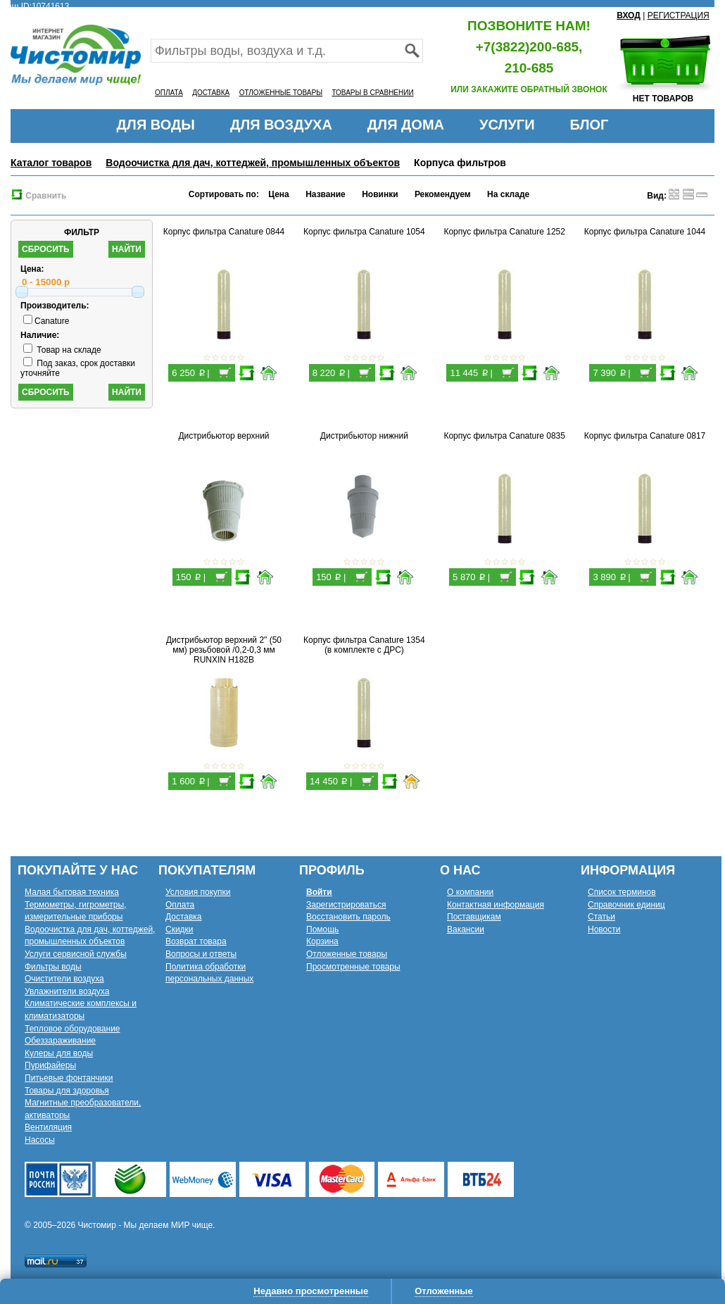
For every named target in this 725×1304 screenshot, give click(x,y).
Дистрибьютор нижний (364, 436)
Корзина (322, 941)
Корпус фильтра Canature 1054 (364, 232)
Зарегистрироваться (346, 905)
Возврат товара (196, 941)
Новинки (380, 194)
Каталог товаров (51, 162)
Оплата (179, 905)
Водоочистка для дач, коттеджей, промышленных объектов (253, 162)
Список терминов (622, 892)
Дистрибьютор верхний (223, 436)
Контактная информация (495, 905)
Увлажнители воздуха (67, 991)
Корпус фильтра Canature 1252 (504, 232)
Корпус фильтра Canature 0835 (504, 436)
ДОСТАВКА (210, 92)
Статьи (601, 917)
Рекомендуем (443, 194)
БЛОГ (589, 124)
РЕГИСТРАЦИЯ (679, 15)
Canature (46, 321)
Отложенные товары (346, 954)
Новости (604, 929)
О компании (470, 892)
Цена (278, 194)
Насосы (40, 1140)
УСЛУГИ (507, 124)
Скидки (179, 929)
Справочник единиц (626, 905)
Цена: (32, 269)
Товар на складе (62, 350)
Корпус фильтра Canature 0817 (645, 436)
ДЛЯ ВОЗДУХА (281, 124)
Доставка (183, 917)
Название (325, 194)
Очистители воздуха (64, 979)
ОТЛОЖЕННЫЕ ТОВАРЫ (280, 92)
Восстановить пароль (348, 917)
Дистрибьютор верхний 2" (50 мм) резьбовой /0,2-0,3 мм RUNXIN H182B (224, 650)
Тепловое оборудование (72, 1029)
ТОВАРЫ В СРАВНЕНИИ (372, 92)
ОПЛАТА (169, 92)
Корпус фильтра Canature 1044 (645, 232)
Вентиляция (48, 1127)
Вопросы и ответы (201, 954)
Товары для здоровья (67, 1091)
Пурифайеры (50, 1065)
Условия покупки (198, 892)
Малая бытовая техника (72, 892)
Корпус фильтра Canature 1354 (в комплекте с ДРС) (364, 645)
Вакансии (465, 929)
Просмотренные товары (353, 967)
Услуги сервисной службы (76, 954)
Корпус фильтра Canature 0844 (224, 232)
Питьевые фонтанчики (69, 1078)
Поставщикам (474, 917)
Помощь (322, 929)
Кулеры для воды (59, 1053)
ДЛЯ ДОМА (405, 124)
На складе (508, 194)
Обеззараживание (60, 1041)
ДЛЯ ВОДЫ (156, 124)
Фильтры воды (53, 967)
